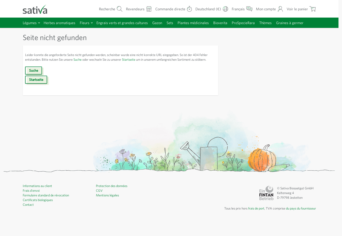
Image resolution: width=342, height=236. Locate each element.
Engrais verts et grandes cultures (128, 23)
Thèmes (281, 23)
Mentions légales (108, 210)
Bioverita (232, 23)
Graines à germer (39, 33)
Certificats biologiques (39, 215)
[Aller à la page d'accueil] (38, 9)
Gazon (165, 23)
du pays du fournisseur (299, 223)
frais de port (251, 223)
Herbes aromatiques (62, 23)
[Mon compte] (269, 8)
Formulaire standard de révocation (48, 210)
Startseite (149, 70)
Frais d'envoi (32, 205)
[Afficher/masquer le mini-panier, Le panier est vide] (300, 8)
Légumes (30, 23)
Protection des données (113, 201)
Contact (28, 219)
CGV (99, 205)
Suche (93, 70)
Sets (179, 23)
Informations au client (38, 201)
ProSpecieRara (257, 23)
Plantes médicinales (204, 23)
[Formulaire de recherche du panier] (102, 8)
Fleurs (88, 23)
